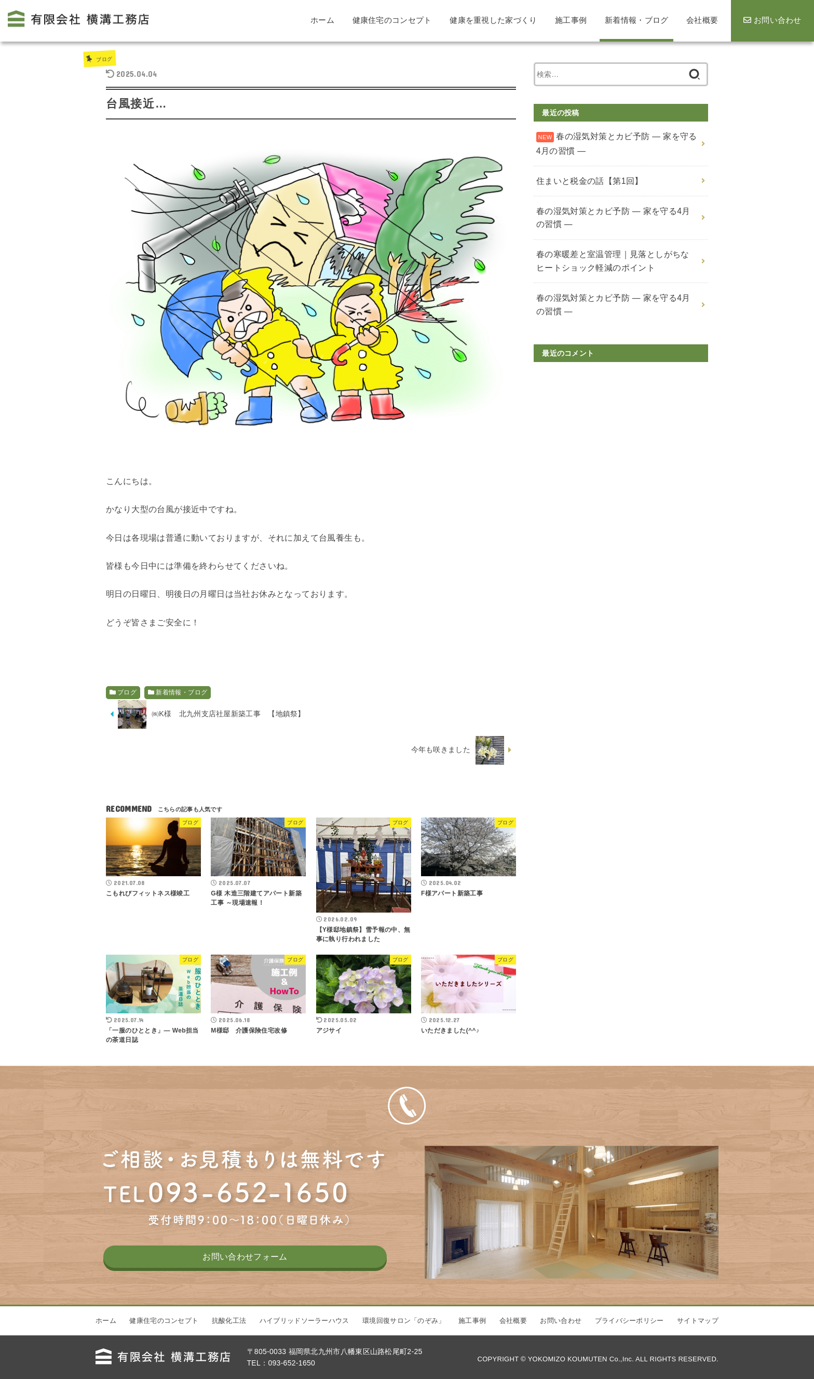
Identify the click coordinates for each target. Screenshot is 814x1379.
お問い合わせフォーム (245, 1280)
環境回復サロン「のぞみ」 (403, 1336)
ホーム (106, 1336)
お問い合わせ (560, 1336)
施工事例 (472, 1336)
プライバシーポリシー (629, 1336)
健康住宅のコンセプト (163, 1336)
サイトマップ (697, 1336)
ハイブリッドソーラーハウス (304, 1336)
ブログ (106, 58)
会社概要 (513, 1336)
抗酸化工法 (229, 1336)
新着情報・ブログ (181, 692)
